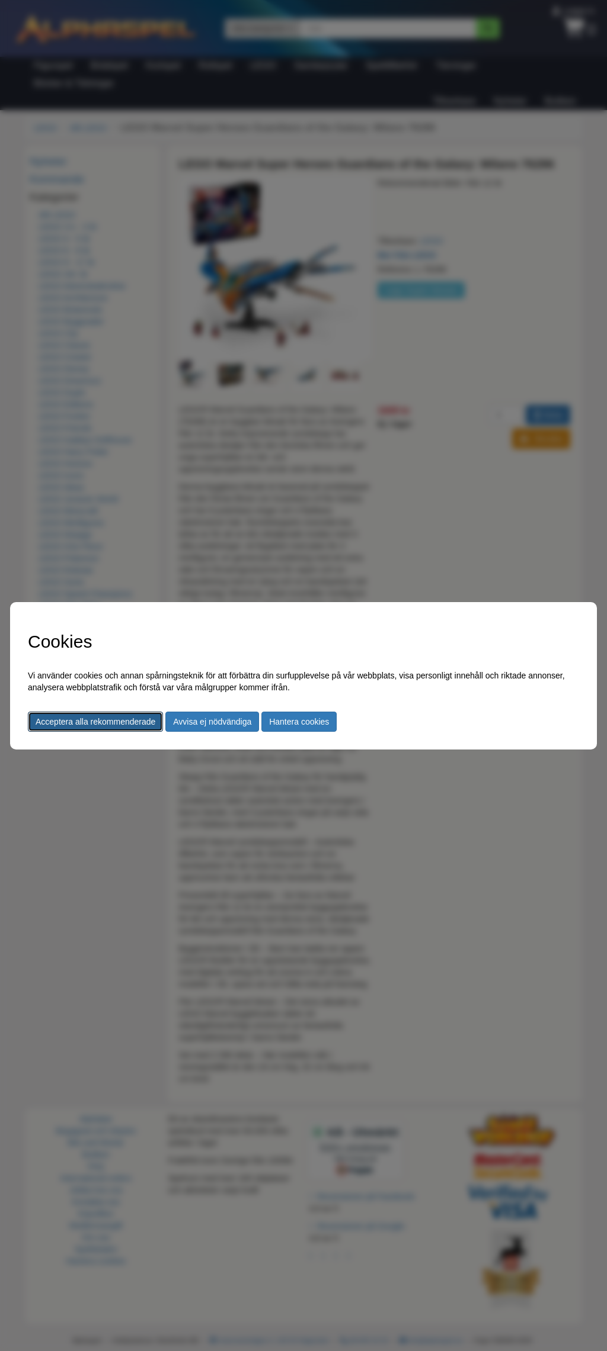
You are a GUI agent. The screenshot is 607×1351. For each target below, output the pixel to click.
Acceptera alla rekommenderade (95, 721)
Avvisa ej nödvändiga (212, 721)
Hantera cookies (299, 721)
